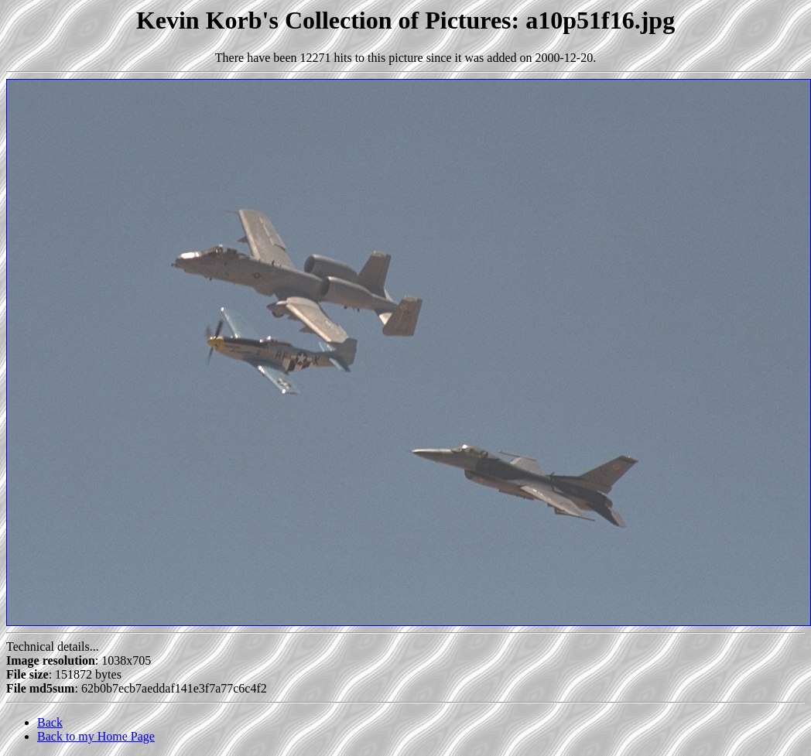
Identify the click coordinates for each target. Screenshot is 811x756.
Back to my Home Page (96, 736)
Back (50, 722)
